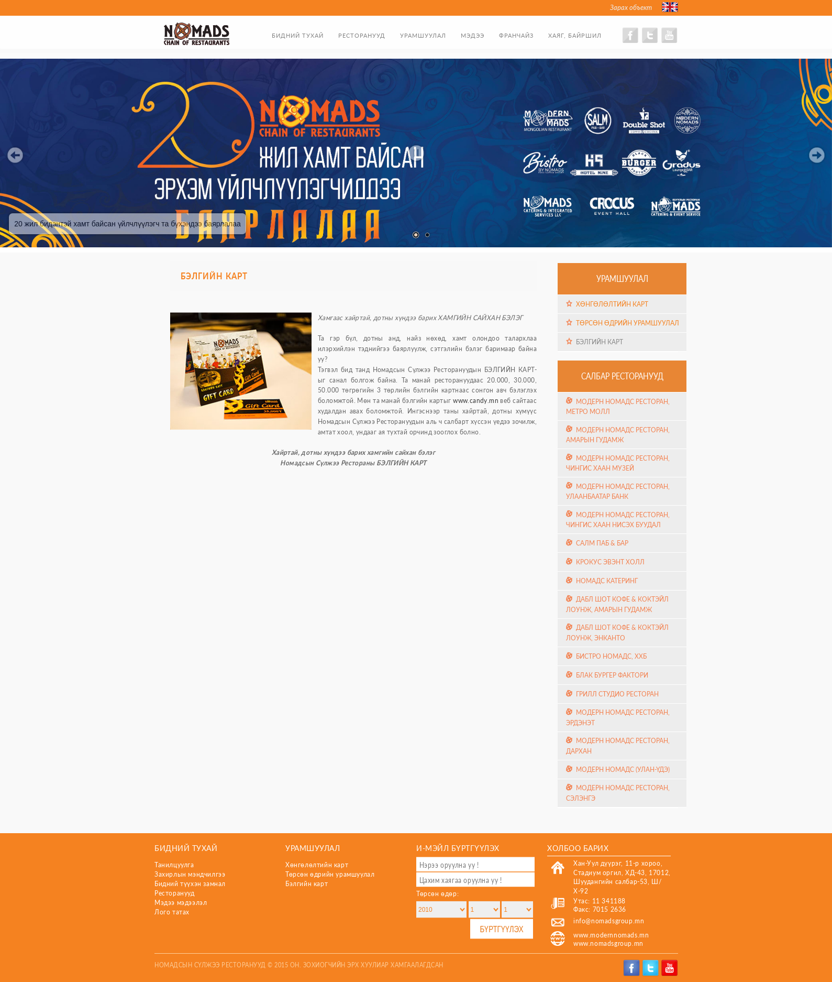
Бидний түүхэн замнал (190, 883)
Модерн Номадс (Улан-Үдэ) (623, 769)
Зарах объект (631, 7)
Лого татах (172, 912)
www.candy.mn (475, 400)
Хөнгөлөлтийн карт (612, 304)
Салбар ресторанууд (622, 375)
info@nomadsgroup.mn (608, 920)
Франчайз (516, 35)
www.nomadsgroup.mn (608, 943)
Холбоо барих (577, 848)
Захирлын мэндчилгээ (189, 874)
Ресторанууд (361, 35)
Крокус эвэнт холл (610, 562)
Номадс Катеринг (607, 580)
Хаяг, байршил (575, 35)
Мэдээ (472, 35)
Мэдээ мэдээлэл (180, 902)
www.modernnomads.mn (611, 935)
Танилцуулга (174, 864)
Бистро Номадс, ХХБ (611, 656)
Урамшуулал (423, 35)
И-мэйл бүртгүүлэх (458, 848)
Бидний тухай (298, 35)
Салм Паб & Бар (602, 543)
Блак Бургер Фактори (612, 675)
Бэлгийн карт (599, 341)
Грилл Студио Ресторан (617, 694)
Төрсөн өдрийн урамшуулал (627, 323)
